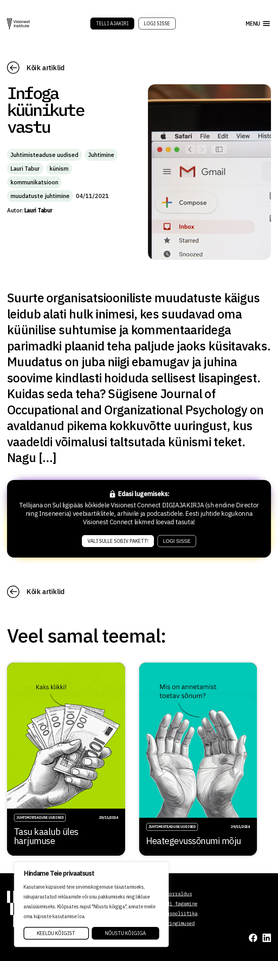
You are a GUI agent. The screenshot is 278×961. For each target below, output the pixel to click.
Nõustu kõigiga (125, 933)
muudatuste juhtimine (40, 195)
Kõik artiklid (45, 67)
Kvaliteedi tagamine (171, 904)
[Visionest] (18, 23)
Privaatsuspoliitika (171, 913)
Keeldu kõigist (56, 933)
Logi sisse (157, 23)
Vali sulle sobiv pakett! (118, 541)
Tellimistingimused (169, 923)
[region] (91, 904)
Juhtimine (101, 154)
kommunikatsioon (34, 182)
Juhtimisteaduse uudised (44, 154)
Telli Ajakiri (112, 23)
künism (59, 168)
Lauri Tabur (25, 168)
